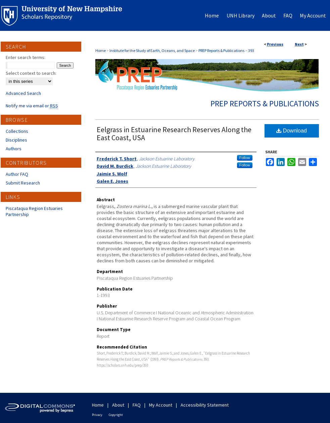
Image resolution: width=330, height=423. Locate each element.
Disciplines (16, 140)
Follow (244, 158)
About (118, 405)
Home (100, 50)
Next (299, 44)
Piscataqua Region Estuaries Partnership (34, 211)
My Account (160, 405)
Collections (17, 131)
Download (291, 131)
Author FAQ (17, 174)
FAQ (137, 405)
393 (251, 50)
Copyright (116, 415)
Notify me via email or (32, 106)
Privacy (97, 415)
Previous (275, 44)
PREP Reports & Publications (221, 50)
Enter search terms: (25, 57)
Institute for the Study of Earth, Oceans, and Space (152, 50)
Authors (13, 149)
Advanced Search (23, 93)
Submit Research (23, 183)
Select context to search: (31, 73)
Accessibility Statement (205, 405)
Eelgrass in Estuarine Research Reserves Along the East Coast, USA (174, 133)
